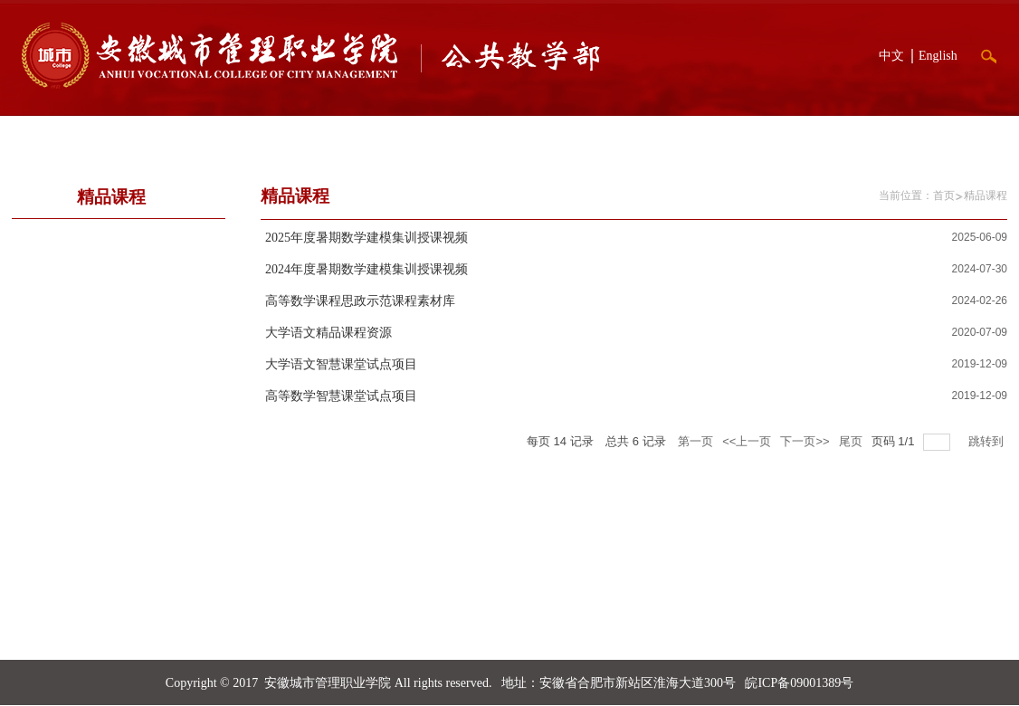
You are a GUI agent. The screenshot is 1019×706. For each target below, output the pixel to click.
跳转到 (987, 441)
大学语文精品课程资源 (328, 332)
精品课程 (985, 195)
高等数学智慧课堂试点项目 (341, 396)
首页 (944, 195)
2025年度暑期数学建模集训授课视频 (366, 237)
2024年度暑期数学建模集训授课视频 (366, 269)
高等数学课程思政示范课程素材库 (360, 301)
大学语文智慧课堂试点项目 (341, 364)
